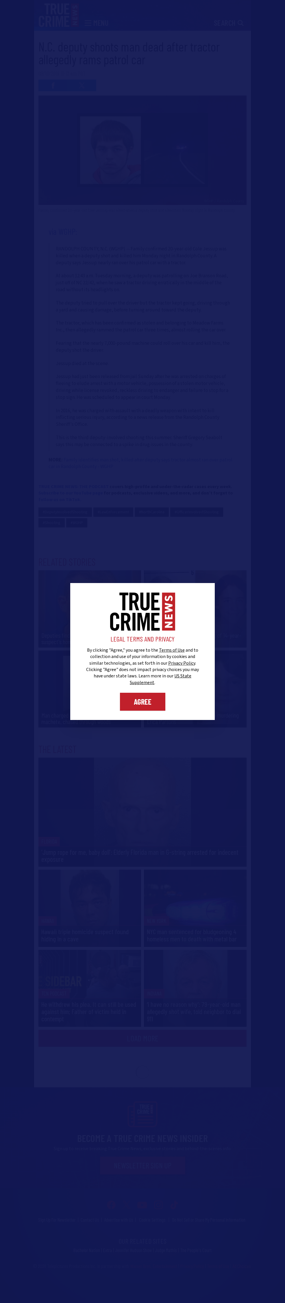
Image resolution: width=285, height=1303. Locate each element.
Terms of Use (172, 650)
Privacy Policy (181, 663)
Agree (142, 701)
